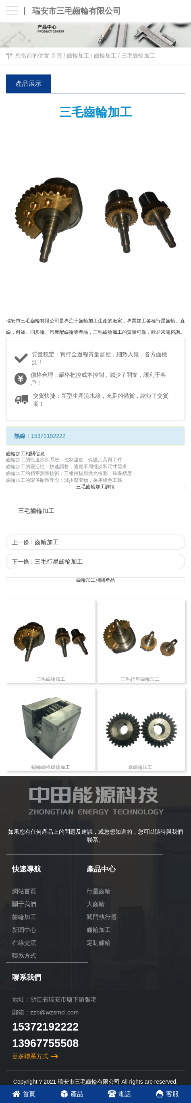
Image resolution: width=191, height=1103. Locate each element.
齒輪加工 (78, 55)
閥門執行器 (102, 916)
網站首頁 (24, 891)
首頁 (56, 55)
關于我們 (24, 904)
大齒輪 (96, 904)
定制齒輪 (99, 942)
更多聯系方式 (30, 1056)
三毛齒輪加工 (138, 55)
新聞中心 (24, 929)
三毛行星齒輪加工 (59, 561)
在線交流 (24, 942)
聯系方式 (24, 955)
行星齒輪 (99, 891)
